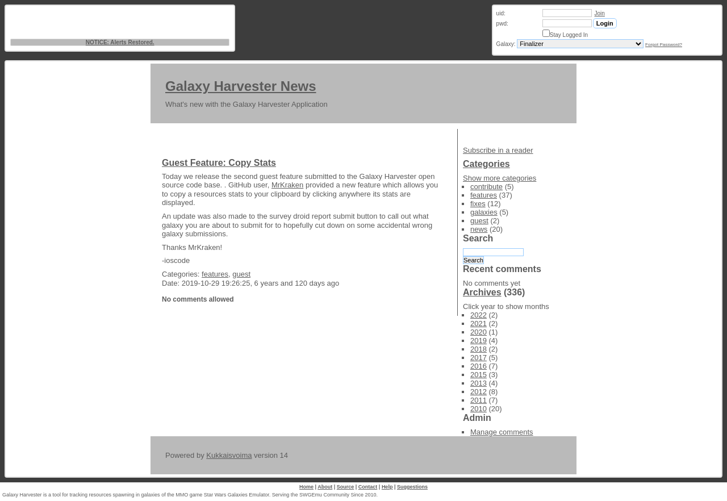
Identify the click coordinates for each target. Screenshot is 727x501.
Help (387, 487)
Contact (368, 487)
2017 (478, 357)
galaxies (484, 212)
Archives (482, 292)
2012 (478, 391)
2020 (478, 332)
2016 (478, 366)
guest (241, 274)
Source (345, 487)
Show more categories (499, 178)
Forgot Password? (663, 44)
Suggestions (412, 487)
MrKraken (287, 185)
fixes (478, 203)
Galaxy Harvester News (240, 86)
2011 (478, 400)
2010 (478, 408)
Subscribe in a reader (498, 150)
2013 (478, 383)
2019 (478, 340)
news (478, 229)
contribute (486, 186)
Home (306, 487)
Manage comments (501, 432)
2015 (478, 374)
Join (600, 13)
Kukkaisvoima (229, 455)
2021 (478, 323)
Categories (486, 164)
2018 (478, 349)
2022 (478, 315)
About (324, 487)
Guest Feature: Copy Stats (219, 163)
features (215, 274)
